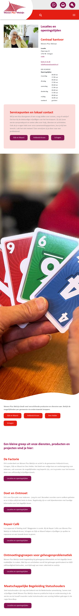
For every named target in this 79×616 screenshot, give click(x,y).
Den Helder (52, 416)
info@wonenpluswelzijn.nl (49, 64)
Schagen (57, 138)
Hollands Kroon (39, 138)
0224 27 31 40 (45, 62)
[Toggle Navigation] (74, 14)
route (42, 56)
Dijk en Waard (18, 138)
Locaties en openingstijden (17, 479)
